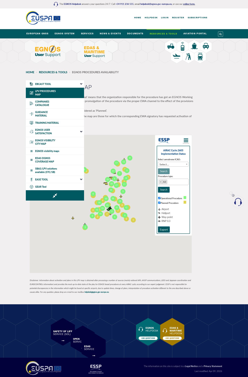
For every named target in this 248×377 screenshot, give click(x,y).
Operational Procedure (194, 196)
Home (137, 17)
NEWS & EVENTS (110, 33)
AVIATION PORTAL (195, 33)
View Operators (107, 129)
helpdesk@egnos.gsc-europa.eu (156, 4)
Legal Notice (191, 364)
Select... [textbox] (187, 162)
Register (178, 17)
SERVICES (87, 33)
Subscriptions (198, 17)
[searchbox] (192, 180)
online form (189, 4)
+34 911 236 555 (125, 4)
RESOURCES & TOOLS (163, 33)
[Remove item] (183, 180)
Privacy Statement (213, 364)
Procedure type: (188, 174)
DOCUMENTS (135, 33)
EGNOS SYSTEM (65, 33)
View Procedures (81, 129)
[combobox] (196, 162)
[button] (208, 138)
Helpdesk (151, 17)
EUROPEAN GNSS (37, 33)
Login (165, 17)
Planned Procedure (192, 201)
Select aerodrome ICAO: (192, 157)
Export (187, 227)
